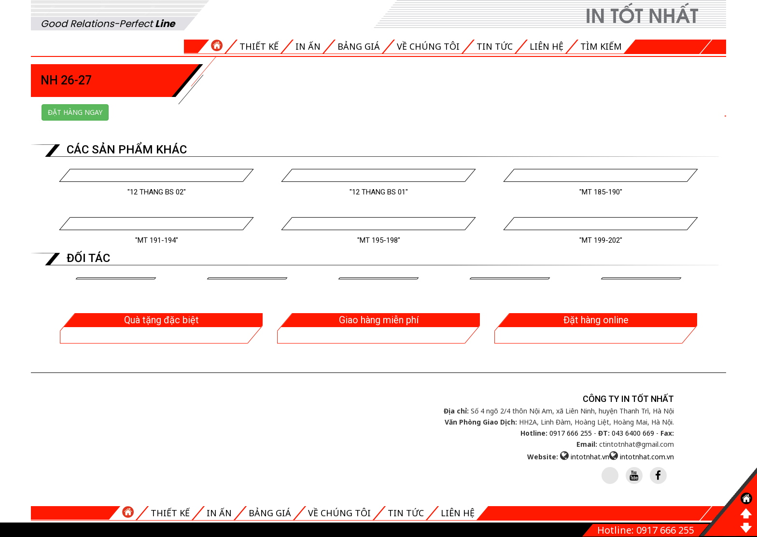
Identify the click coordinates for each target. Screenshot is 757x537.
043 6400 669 (633, 433)
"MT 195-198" (378, 240)
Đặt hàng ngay (75, 112)
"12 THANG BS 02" (156, 192)
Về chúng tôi (428, 46)
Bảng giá (358, 46)
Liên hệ (546, 46)
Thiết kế (259, 46)
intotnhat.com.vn (647, 456)
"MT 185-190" (600, 192)
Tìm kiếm (601, 46)
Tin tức (495, 46)
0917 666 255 (570, 433)
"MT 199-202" (600, 240)
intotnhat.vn (590, 456)
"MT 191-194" (156, 240)
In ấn (308, 46)
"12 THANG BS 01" (379, 192)
